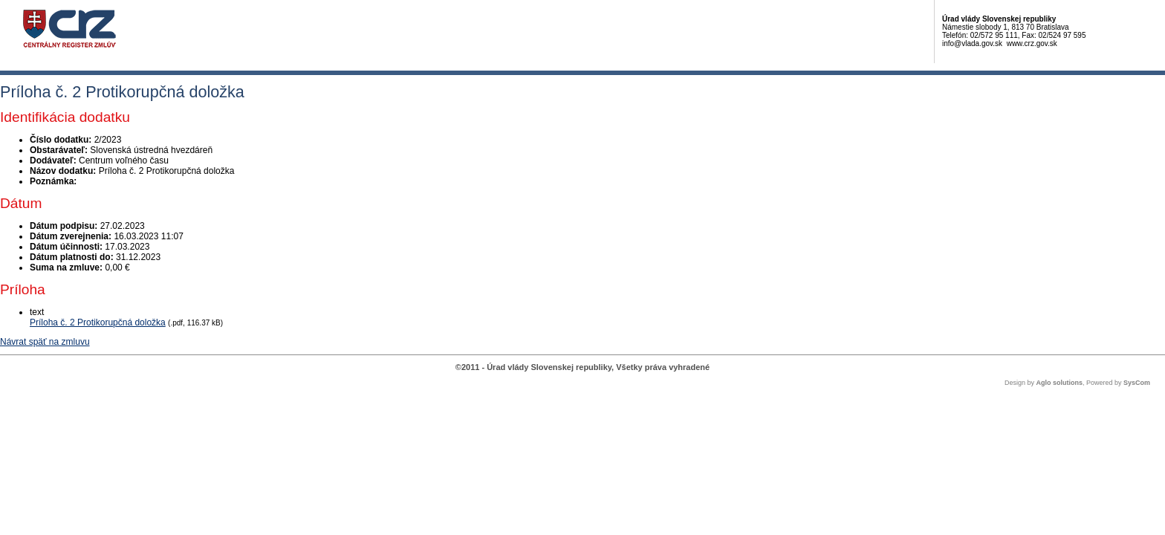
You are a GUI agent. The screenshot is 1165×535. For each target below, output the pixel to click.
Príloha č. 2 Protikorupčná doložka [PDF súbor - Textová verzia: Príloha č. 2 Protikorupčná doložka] (98, 322)
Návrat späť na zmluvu (45, 342)
